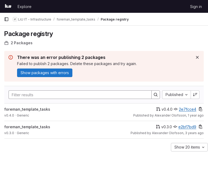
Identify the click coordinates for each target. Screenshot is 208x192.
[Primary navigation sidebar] (6, 19)
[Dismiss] (197, 57)
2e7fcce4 (187, 109)
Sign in (196, 6)
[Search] (77, 94)
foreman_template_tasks (27, 109)
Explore (25, 6)
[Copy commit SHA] (200, 109)
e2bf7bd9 (187, 127)
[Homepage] (8, 6)
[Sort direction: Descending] (195, 94)
